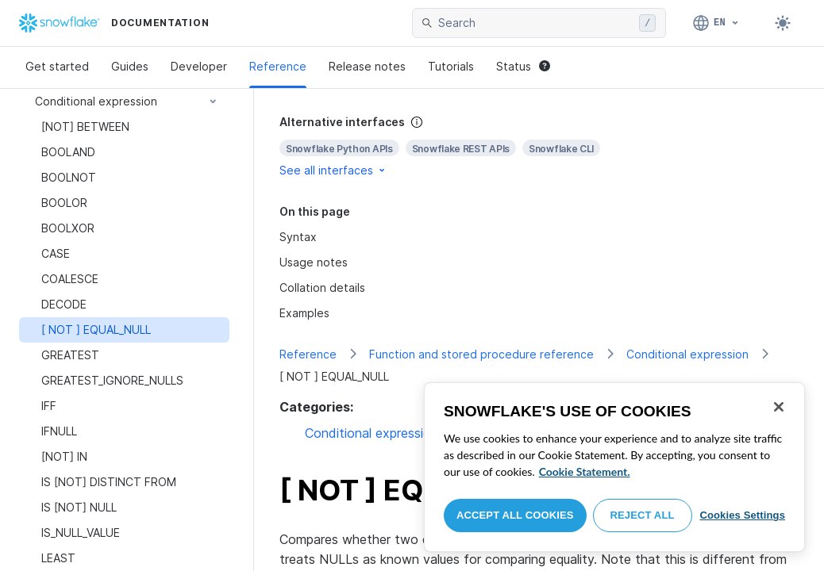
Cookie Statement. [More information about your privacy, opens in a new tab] (584, 471)
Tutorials (451, 66)
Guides (129, 66)
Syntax (298, 236)
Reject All (642, 515)
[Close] (778, 406)
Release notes (367, 66)
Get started (57, 66)
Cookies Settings (742, 515)
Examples (304, 313)
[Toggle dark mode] (783, 23)
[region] (614, 467)
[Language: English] (716, 23)
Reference (277, 66)
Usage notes (313, 262)
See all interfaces (333, 170)
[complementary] (539, 146)
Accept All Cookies (515, 515)
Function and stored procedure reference (481, 354)
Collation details (322, 287)
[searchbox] (535, 23)
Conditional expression (687, 354)
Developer (199, 66)
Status (523, 66)
